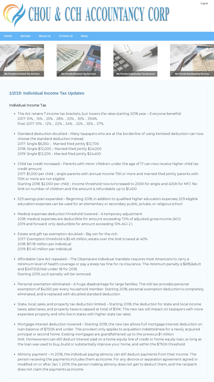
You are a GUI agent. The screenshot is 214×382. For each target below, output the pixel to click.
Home (8, 36)
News (84, 36)
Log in (204, 3)
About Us (44, 36)
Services (25, 36)
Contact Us (66, 36)
